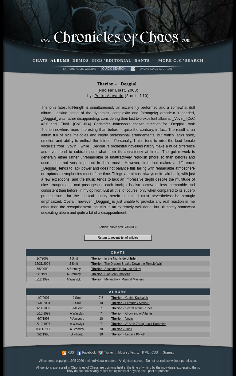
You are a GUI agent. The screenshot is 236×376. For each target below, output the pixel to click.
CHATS (40, 60)
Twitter (108, 352)
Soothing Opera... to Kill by (116, 269)
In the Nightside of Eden (114, 258)
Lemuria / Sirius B (130, 303)
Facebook (89, 352)
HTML (144, 352)
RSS (71, 352)
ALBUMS (59, 60)
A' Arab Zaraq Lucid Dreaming (138, 324)
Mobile (122, 352)
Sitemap (168, 352)
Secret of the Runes (131, 308)
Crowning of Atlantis (131, 313)
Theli (121, 329)
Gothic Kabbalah (129, 298)
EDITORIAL (119, 60)
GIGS (97, 60)
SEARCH (194, 60)
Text (132, 352)
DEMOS (81, 60)
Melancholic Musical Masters (117, 279)
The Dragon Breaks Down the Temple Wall (126, 263)
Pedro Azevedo (108, 96)
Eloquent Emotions (110, 274)
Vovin (122, 318)
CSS (154, 352)
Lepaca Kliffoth (128, 334)
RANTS (141, 60)
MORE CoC (170, 60)
